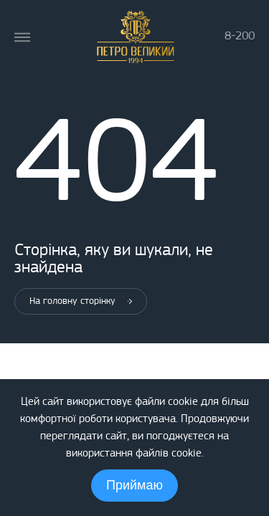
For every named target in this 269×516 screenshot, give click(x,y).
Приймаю (134, 485)
